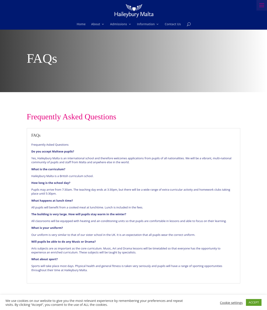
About (95, 24)
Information (146, 24)
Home (81, 24)
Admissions (118, 24)
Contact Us (173, 24)
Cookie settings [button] (231, 303)
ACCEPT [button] (254, 302)
